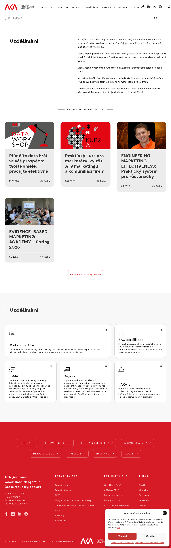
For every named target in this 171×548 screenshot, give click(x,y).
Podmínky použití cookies (122, 542)
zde (118, 527)
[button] (164, 513)
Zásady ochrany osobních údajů (149, 542)
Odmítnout (152, 536)
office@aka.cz (19, 500)
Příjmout (122, 536)
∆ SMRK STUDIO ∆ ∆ (64, 541)
